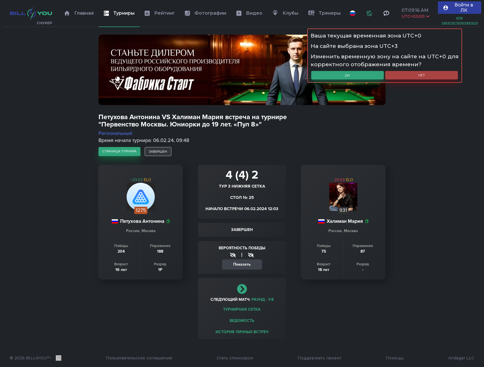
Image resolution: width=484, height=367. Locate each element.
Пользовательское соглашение (139, 358)
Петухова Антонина (142, 221)
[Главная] (31, 13)
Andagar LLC (461, 358)
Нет (421, 75)
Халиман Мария (345, 221)
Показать (242, 264)
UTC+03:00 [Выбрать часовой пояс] (415, 16)
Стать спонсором (235, 358)
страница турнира (119, 151)
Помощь (395, 358)
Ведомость (242, 320)
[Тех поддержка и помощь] (386, 13)
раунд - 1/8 (263, 299)
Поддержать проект (319, 358)
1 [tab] (367, 98)
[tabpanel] (242, 70)
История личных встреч (242, 332)
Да (347, 75)
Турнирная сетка (242, 309)
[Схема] (369, 13)
